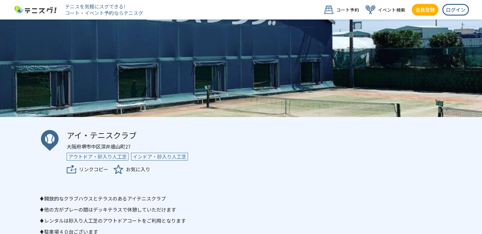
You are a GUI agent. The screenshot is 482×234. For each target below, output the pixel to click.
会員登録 (425, 9)
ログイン (455, 9)
